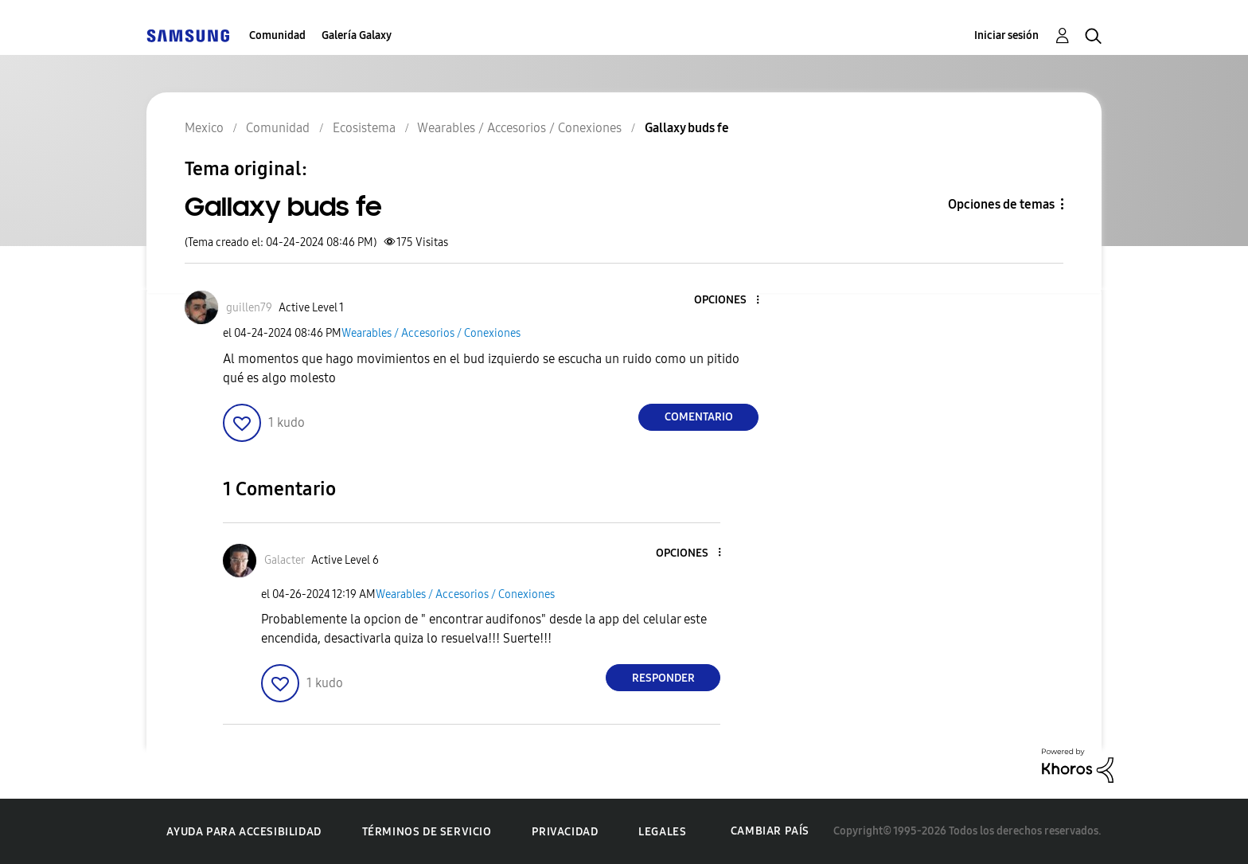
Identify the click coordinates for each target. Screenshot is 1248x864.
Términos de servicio (427, 832)
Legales (662, 832)
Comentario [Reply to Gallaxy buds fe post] (699, 417)
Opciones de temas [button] (1001, 204)
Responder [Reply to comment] (663, 678)
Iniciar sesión (1006, 35)
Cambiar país (770, 831)
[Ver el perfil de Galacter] (284, 560)
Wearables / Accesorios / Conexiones (431, 333)
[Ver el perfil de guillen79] (249, 308)
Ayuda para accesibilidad (243, 832)
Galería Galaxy (357, 35)
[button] (731, 300)
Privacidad (565, 832)
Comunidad (277, 35)
